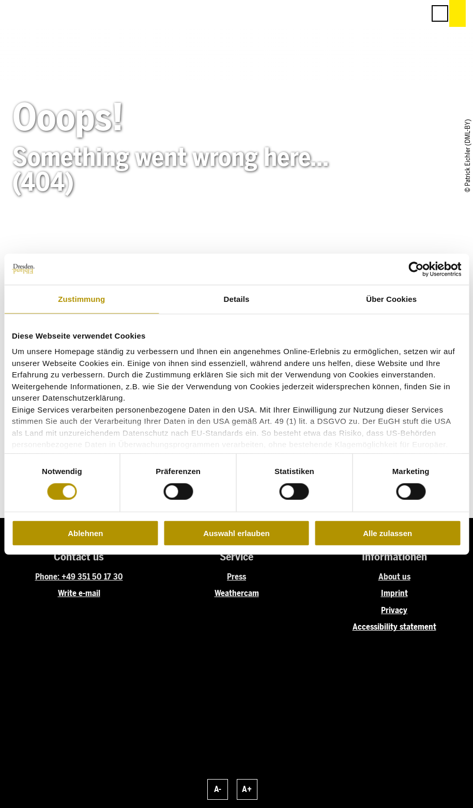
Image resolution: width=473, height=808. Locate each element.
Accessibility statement (394, 627)
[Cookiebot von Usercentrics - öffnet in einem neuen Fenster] (416, 269)
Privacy (394, 610)
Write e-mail (79, 593)
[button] (370, 13)
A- (217, 789)
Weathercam (237, 593)
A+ (247, 789)
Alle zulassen (387, 533)
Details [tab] (237, 298)
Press (236, 577)
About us (394, 577)
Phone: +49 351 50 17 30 (79, 577)
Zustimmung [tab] (81, 298)
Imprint (394, 593)
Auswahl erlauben (236, 533)
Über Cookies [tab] (391, 298)
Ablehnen (85, 533)
